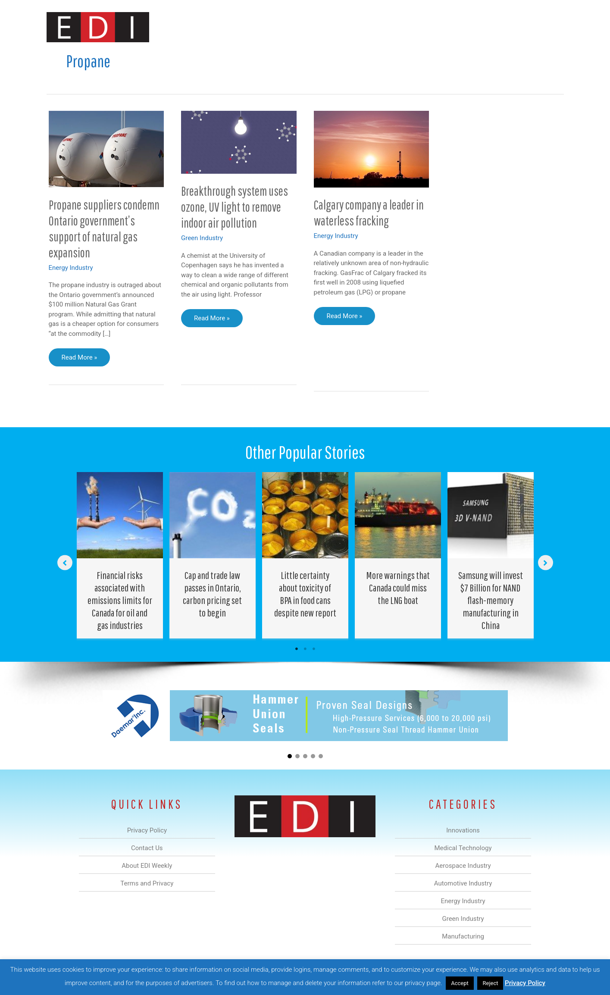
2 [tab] (305, 649)
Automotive (327, 27)
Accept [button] (460, 983)
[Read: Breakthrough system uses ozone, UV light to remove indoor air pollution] (239, 142)
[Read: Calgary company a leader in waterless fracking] (371, 149)
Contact (518, 27)
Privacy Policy (525, 983)
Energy (367, 27)
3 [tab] (314, 649)
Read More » (80, 359)
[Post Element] (119, 555)
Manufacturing (442, 27)
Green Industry (202, 238)
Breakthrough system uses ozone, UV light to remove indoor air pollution (234, 206)
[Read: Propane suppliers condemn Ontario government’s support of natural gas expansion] (106, 148)
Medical (244, 27)
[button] (550, 27)
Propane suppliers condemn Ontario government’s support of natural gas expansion (104, 228)
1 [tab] (296, 649)
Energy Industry (71, 268)
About (484, 27)
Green (400, 27)
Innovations (204, 27)
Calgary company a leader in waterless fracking (369, 212)
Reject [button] (490, 983)
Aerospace (282, 27)
